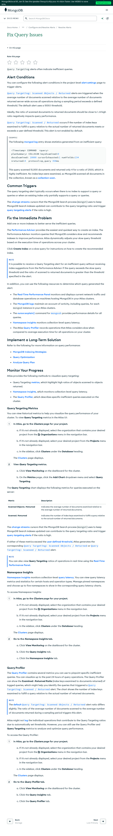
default (17, 704)
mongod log (31, 141)
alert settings (89, 82)
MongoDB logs (26, 303)
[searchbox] (60, 18)
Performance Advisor (23, 229)
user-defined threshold (59, 541)
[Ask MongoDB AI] (102, 18)
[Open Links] (106, 10)
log (26, 720)
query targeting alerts (19, 210)
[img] (9, 62)
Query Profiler (31, 327)
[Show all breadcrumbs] (23, 27)
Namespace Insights (24, 322)
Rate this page (13, 56)
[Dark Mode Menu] (107, 18)
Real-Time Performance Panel (34, 294)
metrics (35, 382)
